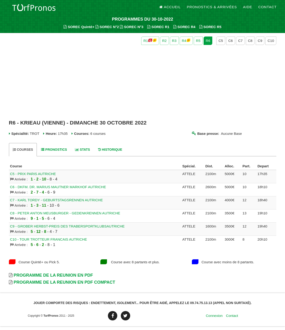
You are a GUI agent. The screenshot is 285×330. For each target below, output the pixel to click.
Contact (267, 9)
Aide (247, 9)
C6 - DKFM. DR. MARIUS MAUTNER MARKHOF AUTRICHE (58, 191)
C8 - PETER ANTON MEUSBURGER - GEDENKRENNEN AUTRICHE (65, 217)
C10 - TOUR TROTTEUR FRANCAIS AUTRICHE (48, 243)
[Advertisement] (142, 86)
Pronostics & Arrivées (212, 9)
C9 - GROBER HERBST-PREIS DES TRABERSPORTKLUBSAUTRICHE (67, 230)
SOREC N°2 (107, 31)
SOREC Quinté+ (79, 31)
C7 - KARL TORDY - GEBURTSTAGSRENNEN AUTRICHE (56, 204)
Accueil (170, 9)
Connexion (214, 319)
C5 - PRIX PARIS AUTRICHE (33, 178)
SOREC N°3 (131, 31)
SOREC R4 (184, 31)
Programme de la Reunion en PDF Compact (64, 286)
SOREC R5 (210, 31)
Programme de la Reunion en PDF (53, 279)
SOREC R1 (158, 31)
